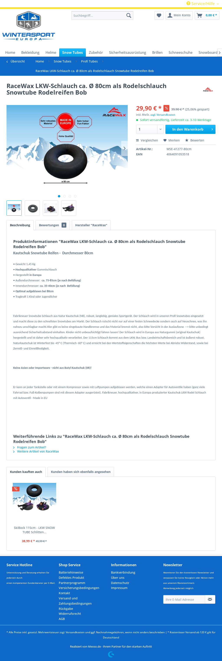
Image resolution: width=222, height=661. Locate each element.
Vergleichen (147, 140)
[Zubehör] (96, 52)
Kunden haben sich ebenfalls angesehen (81, 472)
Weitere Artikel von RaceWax (36, 451)
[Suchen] (128, 15)
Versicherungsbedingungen (79, 588)
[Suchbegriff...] (102, 15)
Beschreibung (20, 225)
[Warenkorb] (207, 15)
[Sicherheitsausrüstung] (127, 52)
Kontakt (64, 593)
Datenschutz (120, 583)
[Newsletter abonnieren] (210, 599)
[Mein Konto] (179, 15)
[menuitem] (102, 15)
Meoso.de (94, 646)
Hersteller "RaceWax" (91, 225)
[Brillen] (157, 52)
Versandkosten (75, 632)
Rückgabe (66, 609)
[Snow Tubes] (72, 52)
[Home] (10, 52)
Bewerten (194, 140)
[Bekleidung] (30, 52)
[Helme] (50, 52)
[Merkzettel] (159, 15)
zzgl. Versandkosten (162, 114)
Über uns (117, 578)
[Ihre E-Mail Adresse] (184, 599)
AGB (62, 619)
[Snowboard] (208, 52)
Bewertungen (52, 225)
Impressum (119, 588)
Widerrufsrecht (70, 614)
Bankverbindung (123, 572)
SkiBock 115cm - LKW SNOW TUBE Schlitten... (34, 530)
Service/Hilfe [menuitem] (201, 3)
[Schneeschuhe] (181, 52)
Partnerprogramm (72, 583)
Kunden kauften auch (26, 472)
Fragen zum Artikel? (29, 447)
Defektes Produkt (71, 578)
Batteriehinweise (71, 572)
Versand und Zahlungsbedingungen (75, 600)
